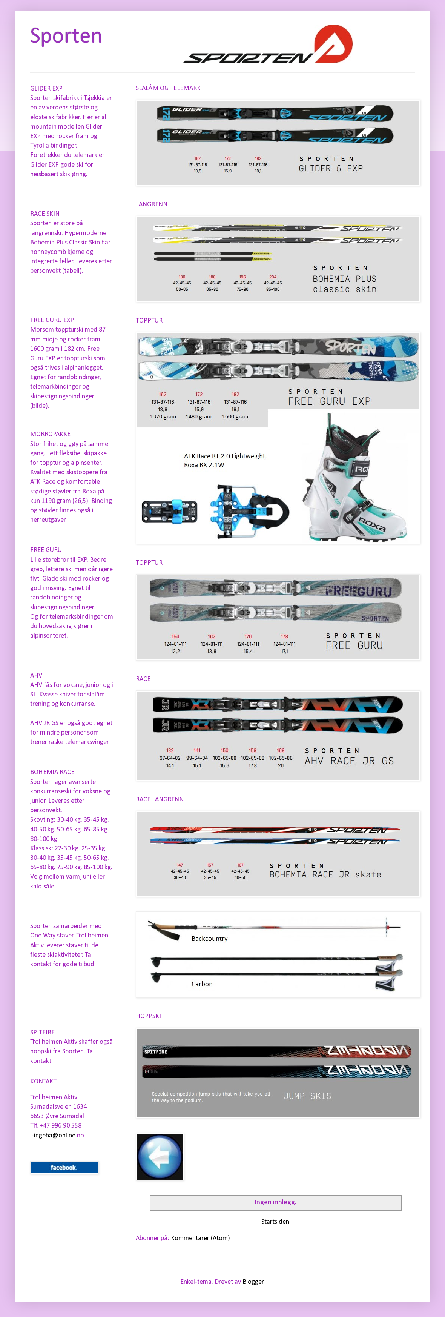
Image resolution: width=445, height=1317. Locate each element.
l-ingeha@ (44, 1135)
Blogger (253, 1282)
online (66, 1135)
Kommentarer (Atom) (200, 1238)
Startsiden (275, 1222)
